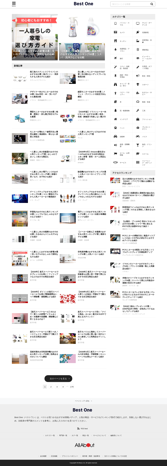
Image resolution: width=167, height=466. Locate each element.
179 (71, 387)
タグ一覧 (75, 435)
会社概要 (43, 456)
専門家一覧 (63, 435)
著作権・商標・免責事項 (91, 456)
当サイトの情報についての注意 (115, 456)
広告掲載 (54, 456)
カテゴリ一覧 (50, 435)
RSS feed (84, 429)
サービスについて (99, 435)
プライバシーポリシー (70, 456)
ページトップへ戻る (82, 401)
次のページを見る (58, 378)
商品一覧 (85, 435)
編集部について (116, 435)
